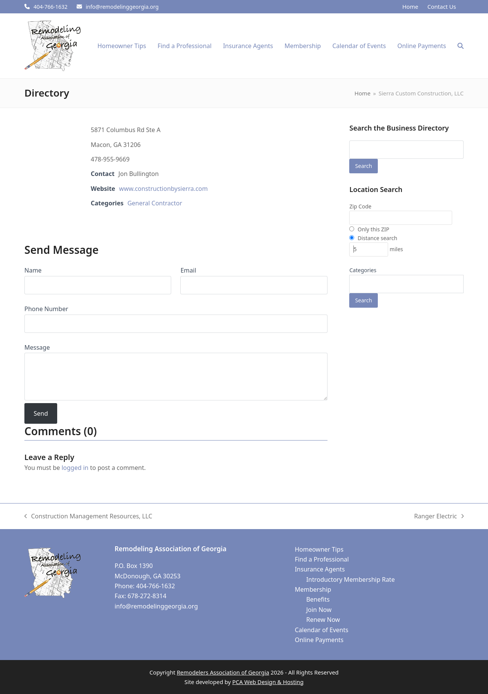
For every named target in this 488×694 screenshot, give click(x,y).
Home (410, 6)
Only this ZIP (369, 229)
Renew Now (323, 619)
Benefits (317, 599)
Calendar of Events (321, 630)
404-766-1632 (50, 6)
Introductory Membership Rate (350, 579)
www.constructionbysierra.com (163, 188)
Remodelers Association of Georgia (223, 672)
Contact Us (441, 6)
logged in (74, 467)
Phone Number (46, 309)
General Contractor (154, 203)
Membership (313, 589)
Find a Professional (322, 559)
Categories (362, 270)
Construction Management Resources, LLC (88, 516)
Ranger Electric (439, 516)
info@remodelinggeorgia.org (122, 6)
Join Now (318, 609)
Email (188, 270)
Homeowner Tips (319, 549)
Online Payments (319, 640)
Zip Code (360, 206)
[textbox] (355, 286)
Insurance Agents (320, 569)
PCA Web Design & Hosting (267, 682)
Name (33, 270)
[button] (460, 45)
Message (37, 347)
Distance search (373, 238)
